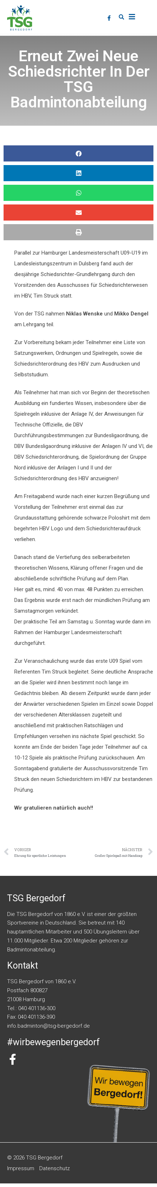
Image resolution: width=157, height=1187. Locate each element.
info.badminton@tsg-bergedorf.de (48, 1029)
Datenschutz (54, 1172)
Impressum (20, 1172)
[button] (121, 17)
